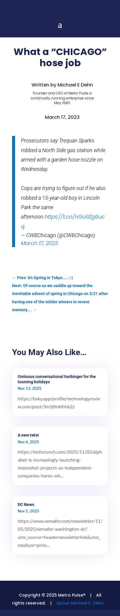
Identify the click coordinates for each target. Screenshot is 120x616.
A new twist (28, 435)
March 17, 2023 (39, 243)
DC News (26, 504)
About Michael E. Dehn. (80, 603)
